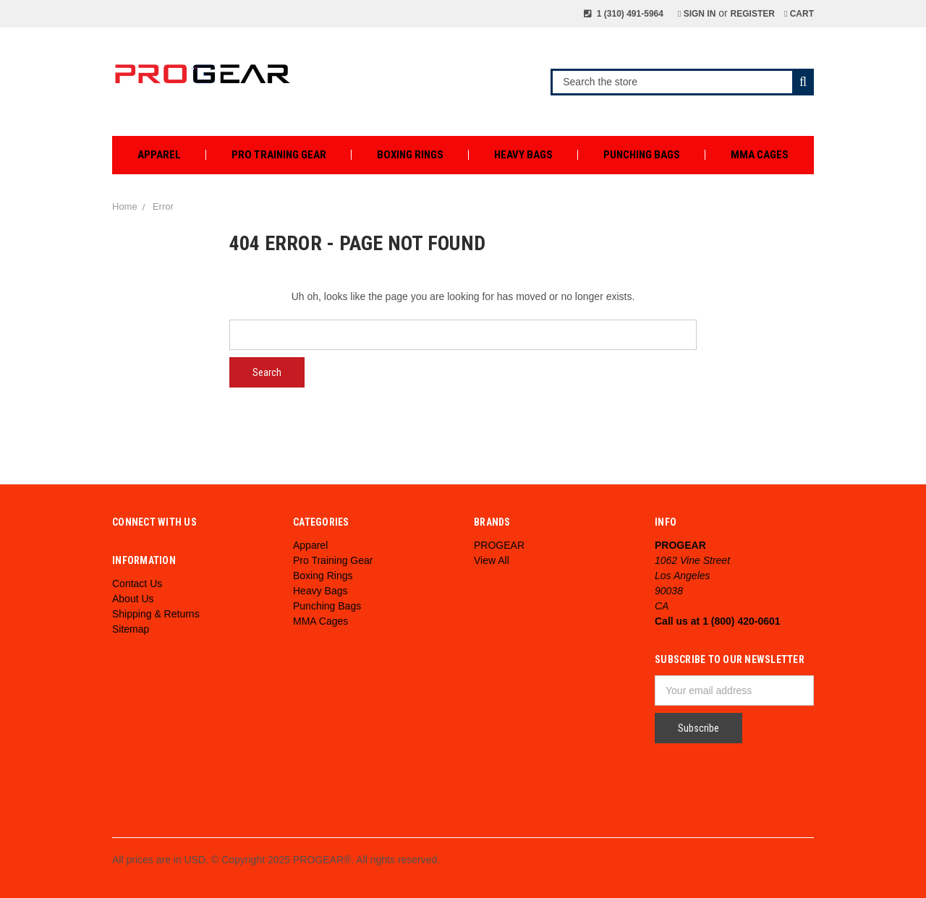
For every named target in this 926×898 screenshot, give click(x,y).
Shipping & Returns (156, 614)
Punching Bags (641, 154)
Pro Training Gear (279, 154)
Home (124, 206)
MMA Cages (760, 154)
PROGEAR (499, 545)
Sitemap (130, 629)
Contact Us (137, 583)
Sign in (696, 14)
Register (753, 14)
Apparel (159, 154)
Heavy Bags (523, 154)
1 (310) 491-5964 (623, 14)
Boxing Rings (410, 154)
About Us (133, 598)
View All (491, 560)
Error (163, 206)
